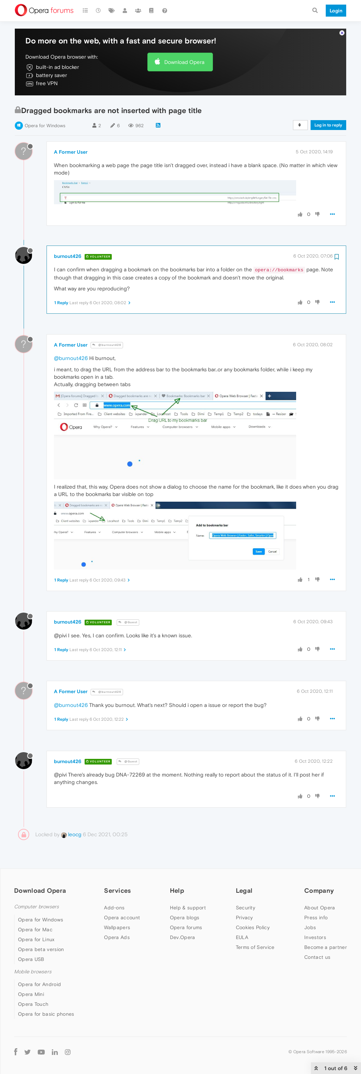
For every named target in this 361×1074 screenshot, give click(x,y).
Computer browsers (36, 907)
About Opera (319, 907)
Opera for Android (39, 984)
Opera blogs (184, 917)
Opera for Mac (35, 929)
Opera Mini (31, 994)
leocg (71, 834)
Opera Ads (117, 937)
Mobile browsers (32, 972)
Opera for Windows (45, 125)
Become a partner (325, 947)
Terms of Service (255, 947)
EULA (242, 937)
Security (245, 907)
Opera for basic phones (46, 1014)
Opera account (122, 917)
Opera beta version (41, 949)
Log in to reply (328, 125)
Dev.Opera (182, 937)
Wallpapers (117, 927)
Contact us (317, 957)
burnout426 (67, 256)
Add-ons (114, 907)
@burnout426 (106, 345)
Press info (316, 917)
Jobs (310, 927)
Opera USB (31, 959)
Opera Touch (33, 1004)
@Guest (127, 622)
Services (117, 890)
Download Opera (184, 62)
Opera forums (186, 927)
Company (319, 890)
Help (177, 890)
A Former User (70, 152)
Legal (244, 890)
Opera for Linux (36, 939)
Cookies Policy (253, 927)
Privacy (244, 917)
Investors (315, 937)
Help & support (188, 907)
